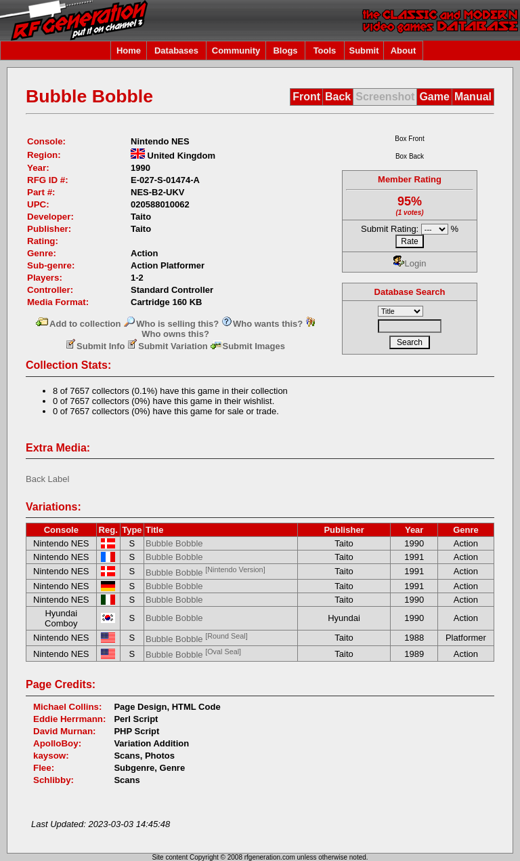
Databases (176, 50)
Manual (473, 96)
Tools (325, 50)
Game (434, 96)
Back (338, 96)
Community (236, 50)
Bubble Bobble (174, 543)
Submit (363, 50)
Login (410, 263)
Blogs (285, 50)
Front (306, 96)
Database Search (410, 292)
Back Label (47, 479)
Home (128, 50)
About (403, 50)
